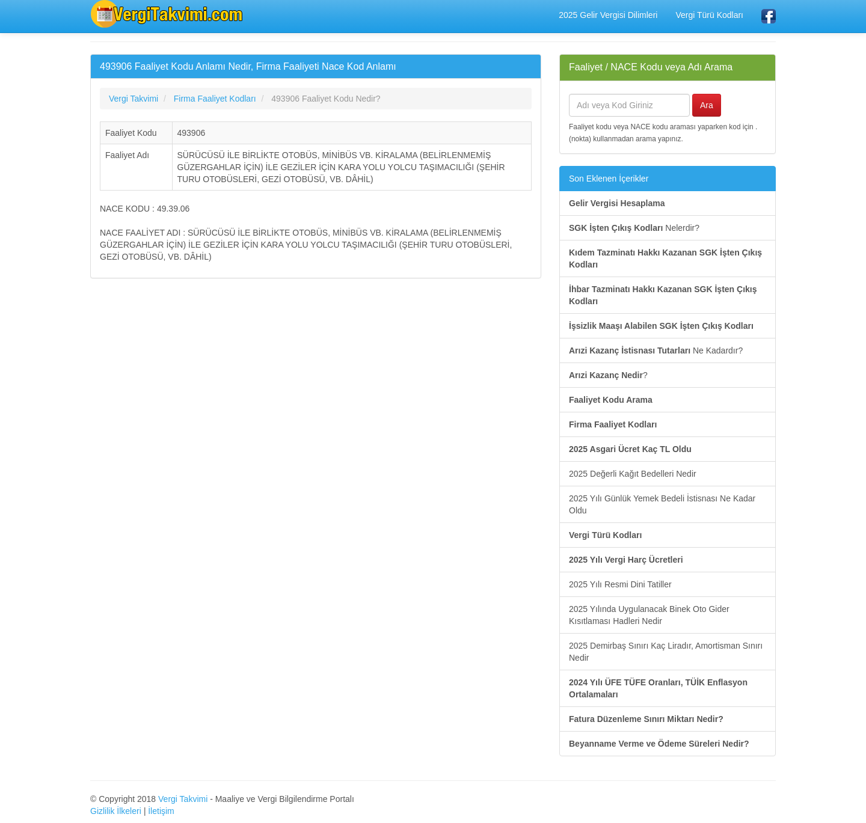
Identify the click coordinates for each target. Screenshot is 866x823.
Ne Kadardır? (656, 350)
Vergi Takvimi (182, 799)
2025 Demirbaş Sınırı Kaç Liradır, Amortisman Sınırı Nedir (666, 651)
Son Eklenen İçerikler (608, 178)
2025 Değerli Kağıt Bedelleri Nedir (632, 474)
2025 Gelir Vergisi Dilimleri (608, 15)
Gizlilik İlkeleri (115, 811)
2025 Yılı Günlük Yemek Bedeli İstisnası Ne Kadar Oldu (662, 504)
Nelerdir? (634, 228)
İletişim (161, 811)
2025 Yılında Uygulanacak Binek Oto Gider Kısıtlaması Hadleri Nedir (649, 615)
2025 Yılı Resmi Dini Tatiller (620, 584)
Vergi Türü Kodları (709, 15)
